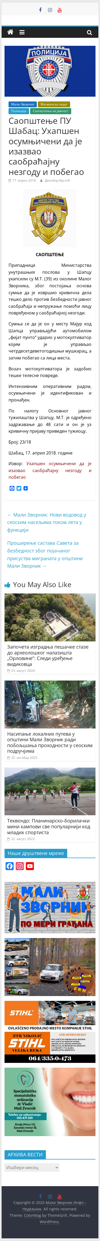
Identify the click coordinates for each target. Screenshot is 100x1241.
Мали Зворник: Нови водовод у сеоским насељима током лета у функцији (46, 522)
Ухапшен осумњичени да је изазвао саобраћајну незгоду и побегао (50, 470)
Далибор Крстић (57, 180)
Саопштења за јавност (51, 111)
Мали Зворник (22, 104)
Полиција (18, 111)
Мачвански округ (54, 104)
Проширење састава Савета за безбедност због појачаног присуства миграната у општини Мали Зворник (45, 554)
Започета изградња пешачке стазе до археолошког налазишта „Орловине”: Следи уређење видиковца (48, 655)
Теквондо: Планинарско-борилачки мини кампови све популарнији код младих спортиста (48, 826)
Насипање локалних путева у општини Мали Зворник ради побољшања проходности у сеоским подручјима (50, 742)
